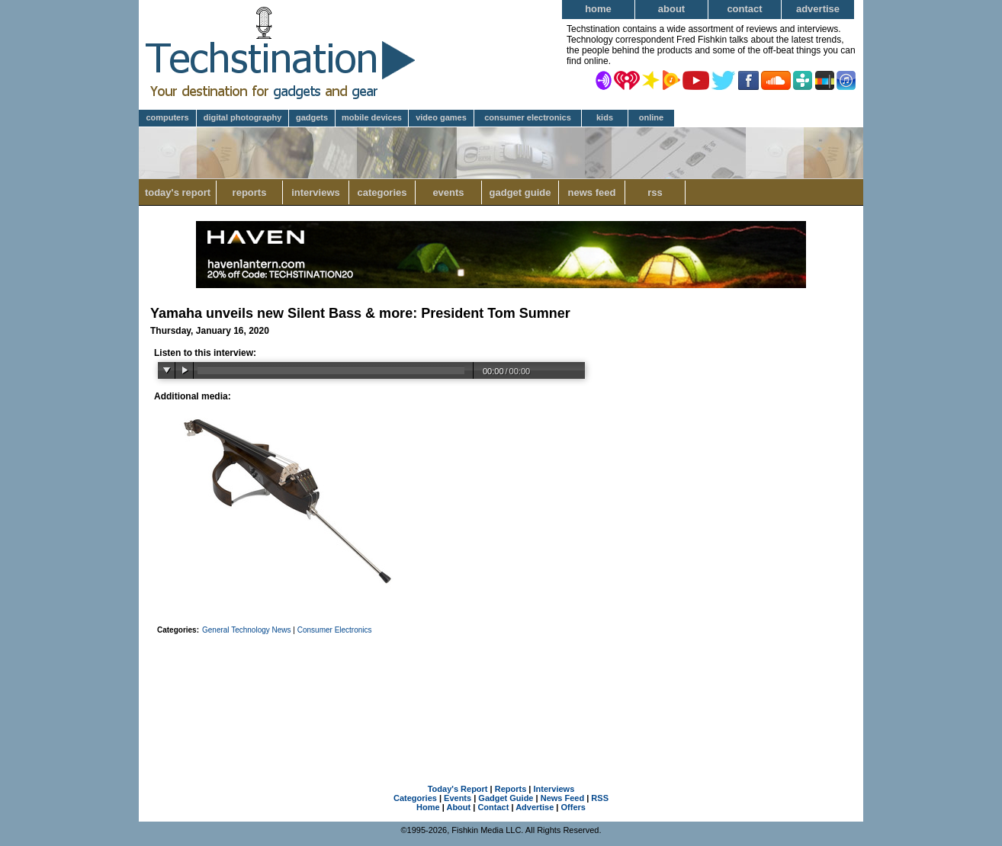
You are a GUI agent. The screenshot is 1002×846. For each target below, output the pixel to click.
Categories (381, 192)
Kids (604, 117)
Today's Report (177, 192)
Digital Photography (243, 117)
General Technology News (247, 630)
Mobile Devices (372, 117)
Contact (744, 8)
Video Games (441, 117)
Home (598, 8)
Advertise (818, 8)
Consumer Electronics (527, 117)
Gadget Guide (520, 192)
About (671, 8)
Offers (573, 807)
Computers (167, 117)
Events (448, 192)
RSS (655, 192)
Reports (250, 192)
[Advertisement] (501, 689)
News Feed (592, 192)
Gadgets (312, 117)
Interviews (315, 192)
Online (651, 117)
